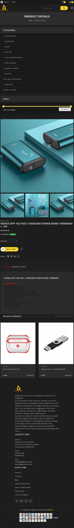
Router (8, 74)
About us (18, 473)
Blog (16, 480)
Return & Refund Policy (23, 487)
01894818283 (19, 456)
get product (65, 109)
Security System (9, 90)
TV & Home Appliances (13, 58)
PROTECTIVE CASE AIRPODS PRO (11, 369)
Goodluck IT (49, 510)
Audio (7, 47)
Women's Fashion (12, 68)
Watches (8, 52)
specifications (16, 266)
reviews (23, 266)
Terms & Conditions (22, 495)
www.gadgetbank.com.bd (23, 464)
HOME (30, 20)
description (7, 266)
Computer (9, 84)
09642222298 (19, 453)
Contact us (18, 476)
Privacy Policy (19, 491)
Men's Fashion (10, 63)
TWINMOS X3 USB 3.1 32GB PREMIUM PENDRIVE (53, 369)
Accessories (5, 221)
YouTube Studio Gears (12, 79)
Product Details (39, 20)
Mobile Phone (10, 36)
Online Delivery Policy (22, 484)
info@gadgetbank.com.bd (23, 462)
